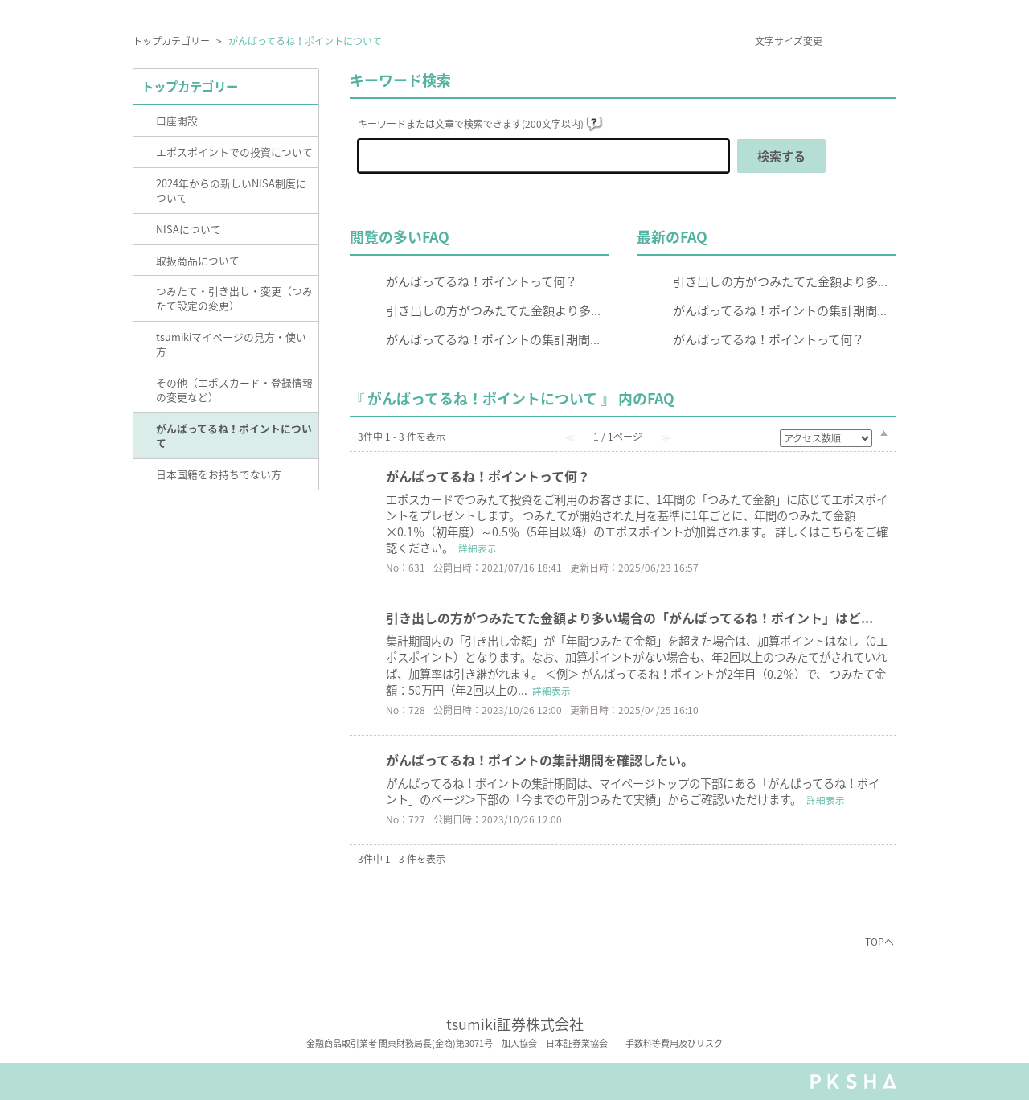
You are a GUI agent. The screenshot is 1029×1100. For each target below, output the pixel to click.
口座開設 (177, 120)
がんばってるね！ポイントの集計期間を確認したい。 (540, 760)
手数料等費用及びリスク (674, 1043)
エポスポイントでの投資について (234, 151)
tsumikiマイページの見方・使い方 (231, 344)
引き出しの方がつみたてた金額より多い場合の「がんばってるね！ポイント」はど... (629, 617)
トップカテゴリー (171, 41)
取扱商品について (198, 260)
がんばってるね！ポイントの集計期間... (493, 339)
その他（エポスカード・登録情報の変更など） (234, 389)
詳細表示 (477, 549)
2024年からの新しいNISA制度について (231, 190)
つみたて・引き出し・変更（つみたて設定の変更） (234, 298)
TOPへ (879, 941)
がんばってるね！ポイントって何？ (481, 281)
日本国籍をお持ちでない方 (218, 474)
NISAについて (188, 228)
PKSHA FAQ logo (853, 1081)
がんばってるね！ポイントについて (234, 435)
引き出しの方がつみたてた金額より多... (493, 310)
